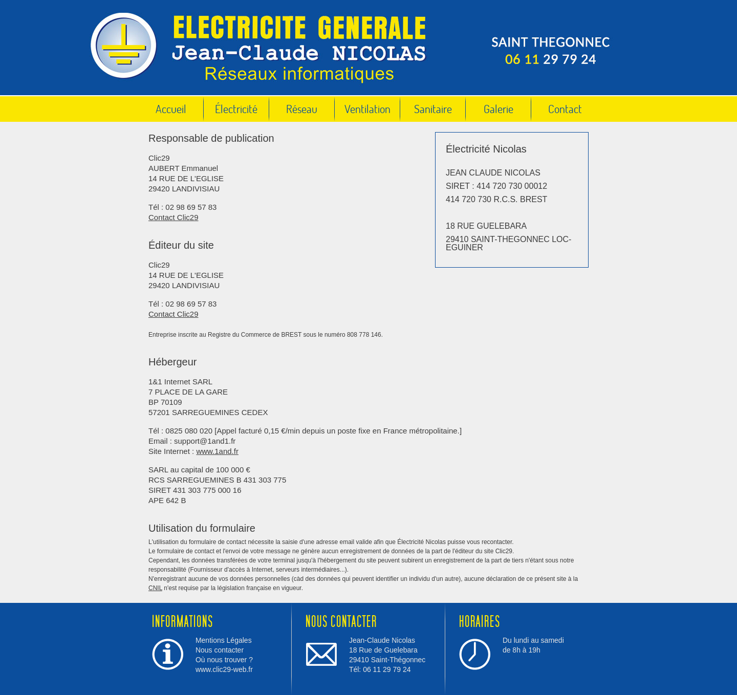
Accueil (171, 108)
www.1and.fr (217, 451)
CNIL (155, 588)
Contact (565, 108)
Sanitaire (433, 108)
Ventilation (367, 108)
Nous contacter (220, 650)
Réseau (301, 108)
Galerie (498, 108)
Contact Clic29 (173, 217)
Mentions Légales (224, 640)
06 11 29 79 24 (386, 669)
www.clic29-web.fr (224, 669)
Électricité (236, 108)
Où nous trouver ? (224, 660)
